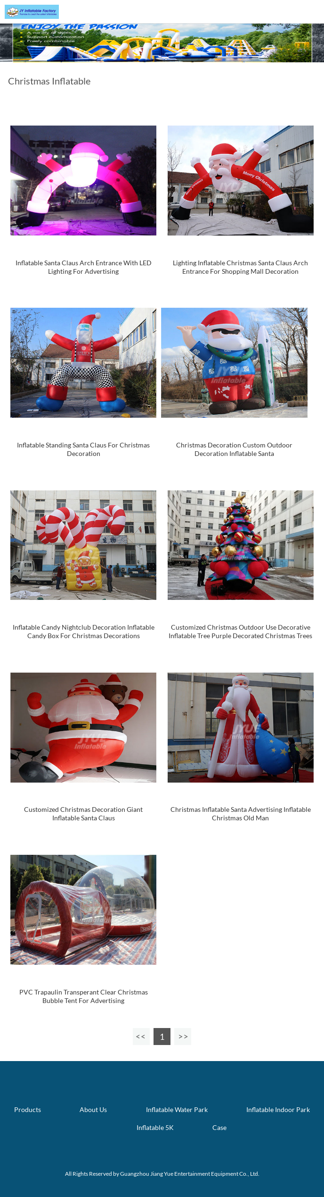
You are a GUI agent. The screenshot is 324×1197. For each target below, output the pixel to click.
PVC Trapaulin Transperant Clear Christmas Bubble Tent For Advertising (83, 996)
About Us (93, 1109)
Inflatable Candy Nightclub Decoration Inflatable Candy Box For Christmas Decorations (83, 631)
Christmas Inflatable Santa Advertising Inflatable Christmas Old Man (240, 813)
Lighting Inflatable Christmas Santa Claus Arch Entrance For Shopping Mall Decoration (240, 267)
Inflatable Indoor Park (278, 1109)
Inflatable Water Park (177, 1109)
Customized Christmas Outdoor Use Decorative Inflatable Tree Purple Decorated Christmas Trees (240, 631)
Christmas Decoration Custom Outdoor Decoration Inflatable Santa (234, 449)
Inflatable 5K (155, 1127)
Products (27, 1109)
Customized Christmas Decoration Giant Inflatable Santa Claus (83, 813)
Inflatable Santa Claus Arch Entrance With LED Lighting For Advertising (84, 267)
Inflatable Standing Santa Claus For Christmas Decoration (83, 449)
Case (219, 1127)
